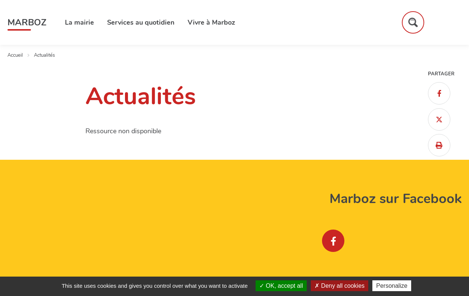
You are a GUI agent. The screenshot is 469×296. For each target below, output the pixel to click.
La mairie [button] (79, 22)
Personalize (391, 286)
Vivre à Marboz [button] (211, 22)
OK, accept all (281, 286)
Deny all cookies (340, 286)
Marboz (26, 22)
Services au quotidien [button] (141, 22)
